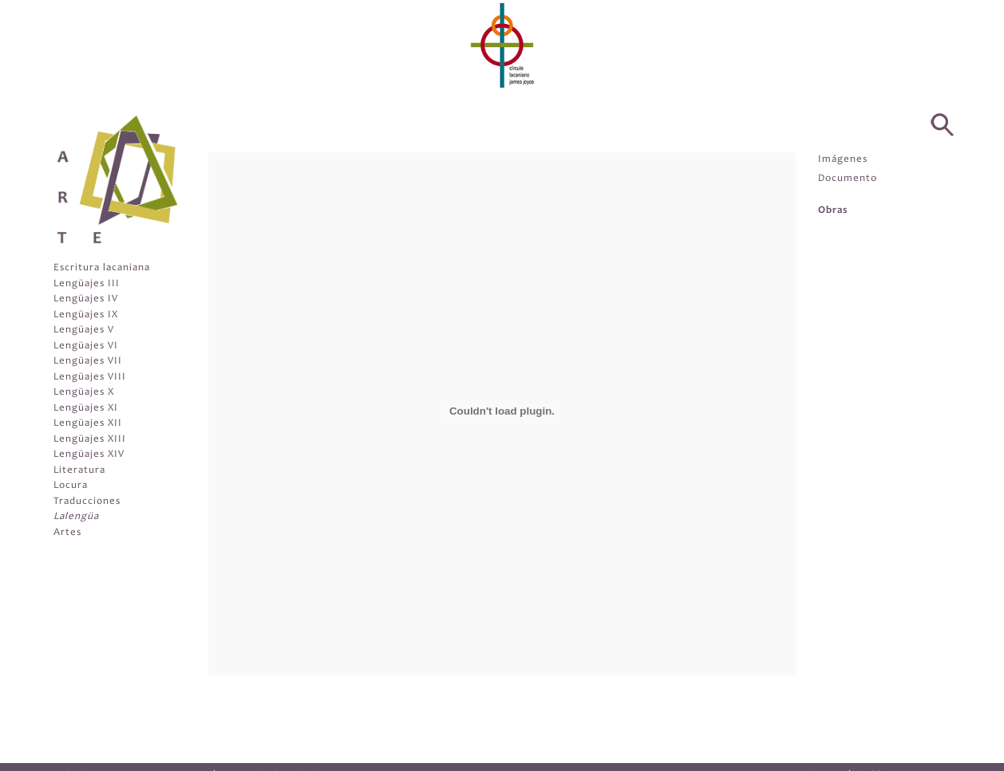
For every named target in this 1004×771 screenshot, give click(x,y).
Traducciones (87, 502)
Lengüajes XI (85, 408)
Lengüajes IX (85, 315)
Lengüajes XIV (89, 455)
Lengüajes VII (87, 361)
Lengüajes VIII (89, 377)
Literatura (79, 471)
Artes (67, 533)
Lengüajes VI (85, 346)
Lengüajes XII (87, 424)
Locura (70, 486)
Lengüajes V (83, 330)
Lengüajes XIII (89, 440)
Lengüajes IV (85, 299)
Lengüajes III (86, 284)
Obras (833, 211)
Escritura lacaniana (101, 268)
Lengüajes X (83, 392)
